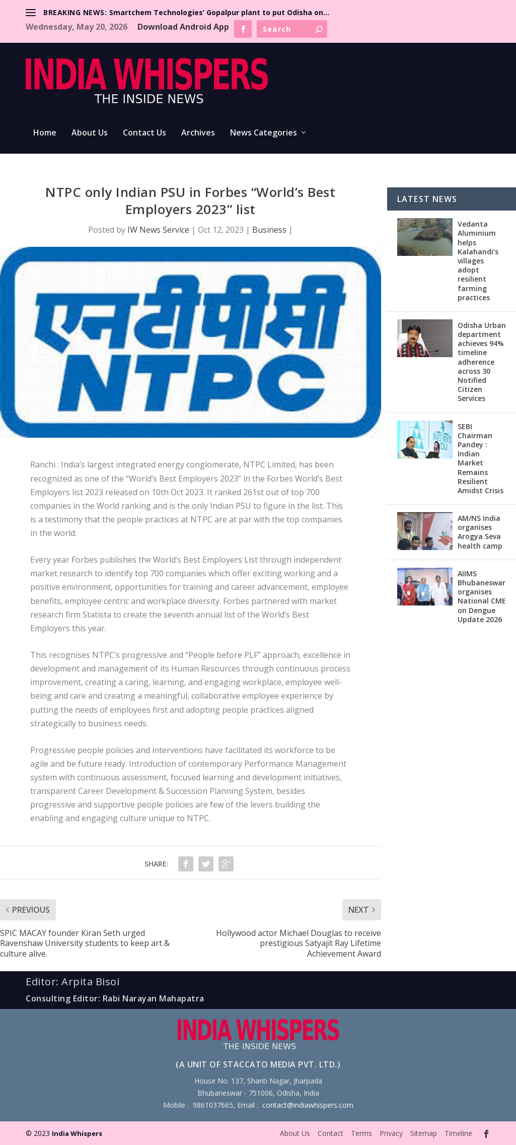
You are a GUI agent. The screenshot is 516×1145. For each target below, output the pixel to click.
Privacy (391, 1133)
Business (269, 229)
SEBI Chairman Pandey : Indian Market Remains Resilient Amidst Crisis (480, 458)
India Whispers (77, 1133)
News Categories (263, 133)
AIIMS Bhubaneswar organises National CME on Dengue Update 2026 (482, 596)
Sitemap (423, 1133)
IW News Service (158, 229)
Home (44, 133)
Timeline (458, 1133)
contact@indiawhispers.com (307, 1105)
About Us (89, 133)
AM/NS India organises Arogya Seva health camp (480, 532)
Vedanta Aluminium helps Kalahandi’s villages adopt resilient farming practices (478, 260)
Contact (330, 1133)
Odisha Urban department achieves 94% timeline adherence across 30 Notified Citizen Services (482, 361)
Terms (361, 1133)
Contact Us (144, 133)
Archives (198, 133)
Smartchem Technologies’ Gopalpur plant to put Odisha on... (219, 12)
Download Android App (183, 26)
